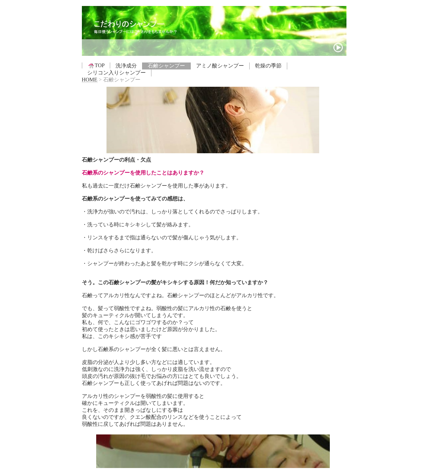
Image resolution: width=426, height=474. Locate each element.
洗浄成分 (126, 65)
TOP (96, 65)
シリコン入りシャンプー (116, 72)
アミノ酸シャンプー (220, 65)
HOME (90, 79)
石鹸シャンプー (166, 65)
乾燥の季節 (268, 65)
